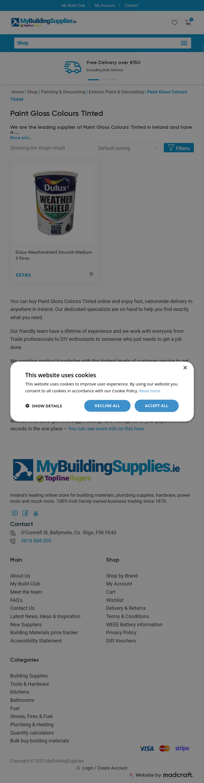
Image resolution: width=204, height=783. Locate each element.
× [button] (185, 368)
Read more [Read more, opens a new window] (149, 390)
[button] (43, 405)
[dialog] (102, 391)
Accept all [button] (156, 405)
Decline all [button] (107, 405)
